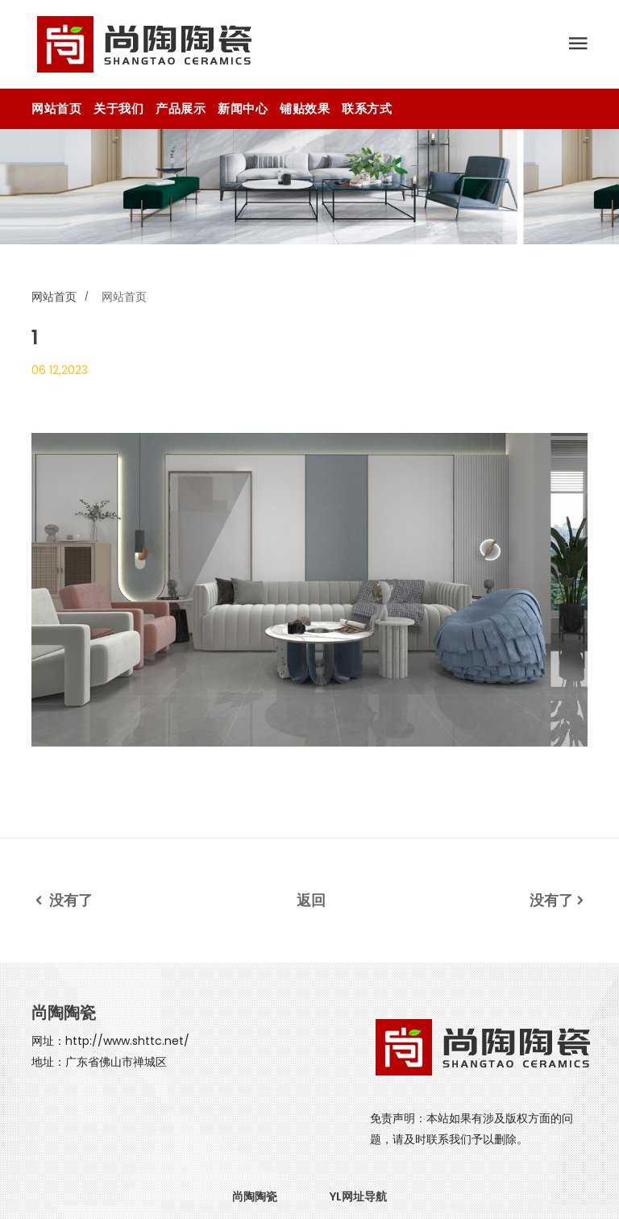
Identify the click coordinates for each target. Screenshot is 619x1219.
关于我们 (118, 108)
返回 (311, 900)
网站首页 (56, 108)
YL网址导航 (358, 1196)
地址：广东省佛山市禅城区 (99, 1062)
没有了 (62, 900)
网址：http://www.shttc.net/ (110, 1041)
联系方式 (367, 108)
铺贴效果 (305, 108)
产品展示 (181, 108)
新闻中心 (243, 108)
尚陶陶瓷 (254, 1196)
